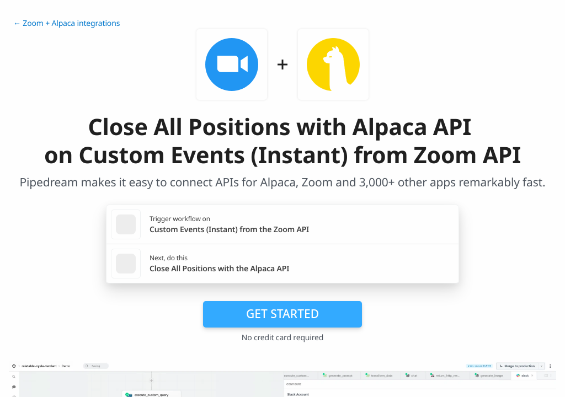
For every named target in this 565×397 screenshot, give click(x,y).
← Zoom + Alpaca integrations (66, 23)
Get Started (282, 313)
